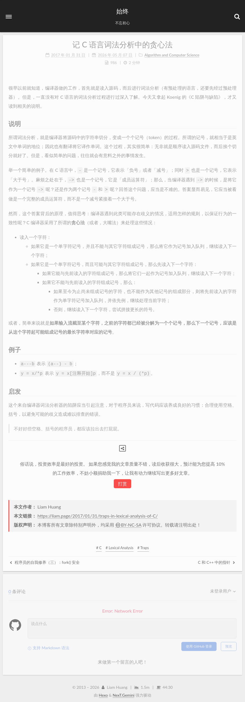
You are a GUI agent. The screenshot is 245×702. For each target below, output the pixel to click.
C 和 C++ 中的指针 (216, 559)
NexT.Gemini (123, 692)
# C (99, 545)
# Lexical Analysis (119, 545)
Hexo (103, 692)
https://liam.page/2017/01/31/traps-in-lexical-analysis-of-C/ (97, 513)
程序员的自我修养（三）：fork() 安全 (45, 559)
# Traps (143, 545)
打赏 (122, 480)
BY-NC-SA (128, 522)
